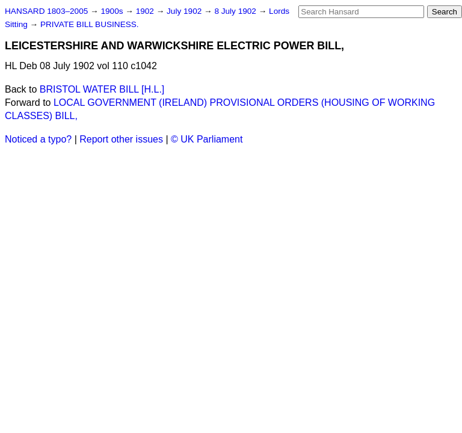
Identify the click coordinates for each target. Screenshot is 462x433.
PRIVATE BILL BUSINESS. (89, 24)
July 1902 (185, 11)
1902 (146, 11)
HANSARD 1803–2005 (46, 11)
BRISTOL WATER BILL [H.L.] (102, 89)
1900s (112, 11)
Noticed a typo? (38, 139)
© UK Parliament (206, 139)
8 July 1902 (236, 11)
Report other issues (121, 139)
